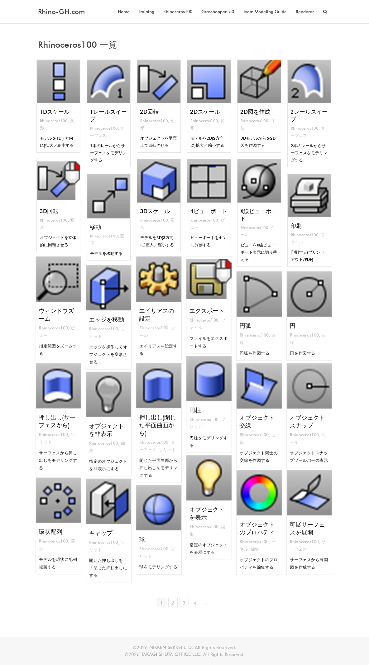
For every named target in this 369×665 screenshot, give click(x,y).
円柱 (198, 409)
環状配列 (51, 530)
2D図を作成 (255, 111)
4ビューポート (208, 211)
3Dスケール (154, 211)
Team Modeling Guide (265, 11)
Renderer (305, 11)
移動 (95, 227)
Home (124, 11)
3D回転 (48, 211)
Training (146, 11)
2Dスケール (204, 111)
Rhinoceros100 (177, 11)
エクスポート (207, 310)
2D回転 (148, 111)
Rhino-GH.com (61, 11)
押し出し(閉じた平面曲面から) (158, 424)
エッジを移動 (107, 319)
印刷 (295, 225)
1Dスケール (54, 111)
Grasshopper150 (217, 11)
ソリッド (166, 445)
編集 (255, 544)
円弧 (248, 324)
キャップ (102, 532)
